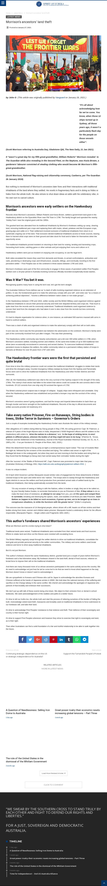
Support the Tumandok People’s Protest (79, 652)
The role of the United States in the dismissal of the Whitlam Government (26, 760)
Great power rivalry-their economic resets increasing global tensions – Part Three (77, 712)
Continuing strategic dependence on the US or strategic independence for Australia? (27, 653)
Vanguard (60, 97)
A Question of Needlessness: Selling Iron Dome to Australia (28, 712)
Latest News (18, 13)
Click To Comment (53, 785)
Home (8, 13)
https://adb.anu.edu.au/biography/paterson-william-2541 (61, 464)
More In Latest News (52, 668)
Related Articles (52, 665)
